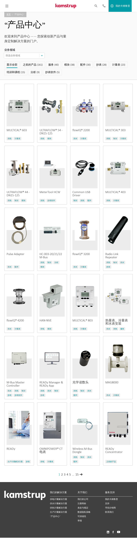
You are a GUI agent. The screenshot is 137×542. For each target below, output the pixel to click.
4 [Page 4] (67, 474)
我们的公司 (83, 499)
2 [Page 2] (62, 474)
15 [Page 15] (77, 474)
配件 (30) (85, 64)
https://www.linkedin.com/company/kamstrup (108, 532)
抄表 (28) (101, 64)
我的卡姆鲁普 (111, 499)
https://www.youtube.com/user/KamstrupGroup (118, 532)
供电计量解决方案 (58, 499)
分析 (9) (35, 72)
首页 (8, 14)
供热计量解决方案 (58, 507)
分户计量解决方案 (58, 512)
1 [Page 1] (59, 474)
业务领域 (9, 49)
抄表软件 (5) (52, 72)
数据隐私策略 (84, 512)
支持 (107, 503)
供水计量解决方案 (58, 503)
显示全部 (12, 64)
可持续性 (82, 516)
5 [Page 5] (70, 474)
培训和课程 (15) (16, 72)
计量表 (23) (118, 64)
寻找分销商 (110, 507)
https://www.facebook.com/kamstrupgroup (113, 532)
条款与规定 (83, 507)
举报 (80, 520)
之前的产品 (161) (33, 64)
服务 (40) (53, 64)
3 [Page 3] (64, 474)
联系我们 (109, 512)
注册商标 (82, 503)
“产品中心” (55, 516)
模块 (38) (69, 64)
